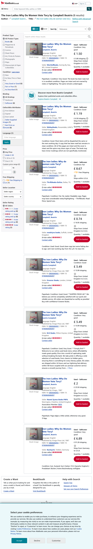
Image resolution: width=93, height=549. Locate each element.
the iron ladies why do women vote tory (53, 19)
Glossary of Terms (70, 486)
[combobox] (50, 9)
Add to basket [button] (82, 72)
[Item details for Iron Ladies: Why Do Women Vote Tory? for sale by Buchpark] (34, 434)
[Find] (89, 9)
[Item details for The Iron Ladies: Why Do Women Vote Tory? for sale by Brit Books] (34, 317)
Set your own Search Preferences (76, 489)
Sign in (82, 3)
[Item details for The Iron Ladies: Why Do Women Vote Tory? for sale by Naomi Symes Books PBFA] (34, 383)
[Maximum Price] (7, 172)
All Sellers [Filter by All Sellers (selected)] (9, 206)
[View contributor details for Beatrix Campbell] (49, 50)
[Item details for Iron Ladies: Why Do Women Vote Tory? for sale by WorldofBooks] (34, 49)
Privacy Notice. (16, 534)
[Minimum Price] (7, 167)
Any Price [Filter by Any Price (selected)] (8, 152)
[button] (89, 36)
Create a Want (9, 491)
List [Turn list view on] (35, 29)
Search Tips (68, 483)
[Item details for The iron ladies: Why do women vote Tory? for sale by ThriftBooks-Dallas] (34, 166)
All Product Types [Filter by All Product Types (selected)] (11, 39)
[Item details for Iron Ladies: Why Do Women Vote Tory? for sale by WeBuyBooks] (34, 111)
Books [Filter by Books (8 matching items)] (7, 41)
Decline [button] (37, 540)
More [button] (70, 368)
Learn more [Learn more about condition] (15, 72)
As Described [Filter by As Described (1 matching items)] (10, 89)
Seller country (9, 196)
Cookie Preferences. (24, 529)
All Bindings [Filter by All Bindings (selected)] (9, 97)
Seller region (8, 192)
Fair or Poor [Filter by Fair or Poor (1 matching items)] (9, 86)
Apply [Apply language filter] (6, 142)
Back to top (46, 503)
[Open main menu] (5, 9)
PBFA (60, 404)
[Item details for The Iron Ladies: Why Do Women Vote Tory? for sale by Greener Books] (34, 264)
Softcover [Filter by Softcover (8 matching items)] (9, 103)
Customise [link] (56, 540)
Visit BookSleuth (39, 491)
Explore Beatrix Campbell (49, 99)
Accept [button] (19, 540)
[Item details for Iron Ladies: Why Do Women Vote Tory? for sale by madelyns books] (34, 216)
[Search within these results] (58, 37)
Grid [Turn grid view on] (44, 29)
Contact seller (47, 72)
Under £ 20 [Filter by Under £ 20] (8, 155)
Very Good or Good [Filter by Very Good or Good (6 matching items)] (12, 83)
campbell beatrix (18, 19)
